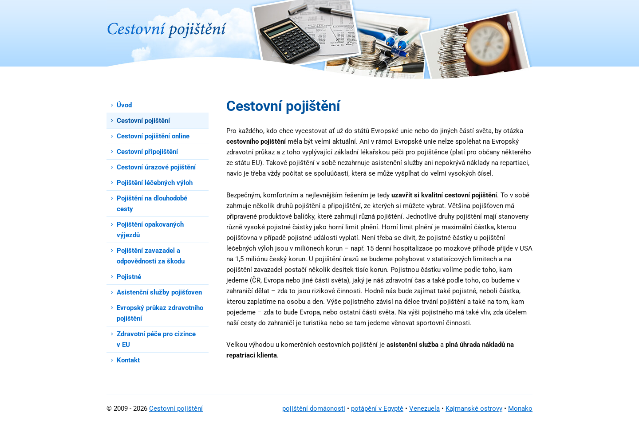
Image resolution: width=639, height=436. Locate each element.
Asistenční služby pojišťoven (159, 292)
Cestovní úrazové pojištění (156, 167)
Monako (520, 408)
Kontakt (128, 360)
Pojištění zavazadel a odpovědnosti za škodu (151, 256)
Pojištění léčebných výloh (155, 183)
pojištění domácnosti (313, 408)
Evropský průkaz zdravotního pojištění (160, 313)
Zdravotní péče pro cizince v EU (156, 339)
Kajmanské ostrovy (474, 408)
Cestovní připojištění (147, 152)
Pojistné (129, 277)
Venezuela (424, 408)
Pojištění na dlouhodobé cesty (152, 203)
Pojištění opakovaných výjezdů (150, 229)
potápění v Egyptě (377, 408)
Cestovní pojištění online (153, 136)
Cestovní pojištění (143, 121)
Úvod (124, 105)
